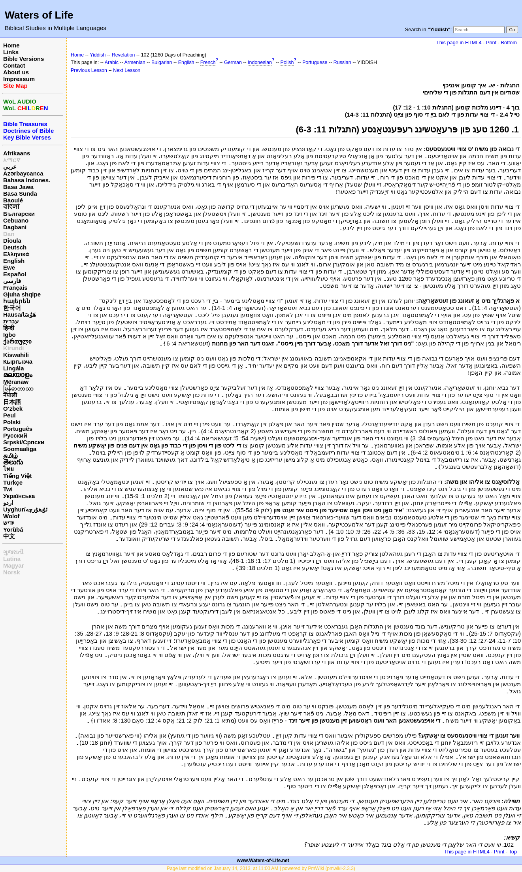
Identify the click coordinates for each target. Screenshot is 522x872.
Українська (19, 496)
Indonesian (260, 62)
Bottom (509, 42)
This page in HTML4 (459, 42)
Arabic (112, 62)
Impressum (19, 78)
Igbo (9, 334)
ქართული (17, 341)
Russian (342, 62)
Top (513, 852)
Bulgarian (161, 62)
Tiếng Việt (17, 475)
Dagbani (14, 227)
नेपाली (10, 395)
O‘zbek (13, 408)
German (233, 62)
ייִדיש (8, 522)
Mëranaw (15, 381)
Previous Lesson (89, 70)
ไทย (8, 469)
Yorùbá (13, 529)
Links (11, 52)
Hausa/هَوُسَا (19, 314)
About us (16, 72)
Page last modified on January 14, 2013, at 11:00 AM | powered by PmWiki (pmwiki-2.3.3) (261, 868)
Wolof (11, 516)
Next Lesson (126, 70)
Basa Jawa (18, 186)
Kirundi (13, 348)
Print (491, 42)
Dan (8, 233)
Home (11, 45)
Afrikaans (16, 153)
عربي (10, 166)
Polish (287, 62)
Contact (14, 65)
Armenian (134, 62)
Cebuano (15, 220)
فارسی (12, 280)
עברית (11, 321)
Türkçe (13, 482)
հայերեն (16, 301)
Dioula (12, 240)
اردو (8, 502)
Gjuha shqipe (22, 294)
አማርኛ (12, 160)
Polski (12, 422)
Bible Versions (23, 58)
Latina (12, 558)
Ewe (9, 267)
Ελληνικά (16, 254)
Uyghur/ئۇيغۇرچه (25, 509)
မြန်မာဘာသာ (18, 388)
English (13, 260)
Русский (15, 435)
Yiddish (98, 55)
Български (19, 213)
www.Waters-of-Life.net (263, 860)
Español (14, 274)
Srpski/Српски (23, 442)
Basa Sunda (20, 193)
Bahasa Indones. (26, 180)
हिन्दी (8, 328)
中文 (9, 536)
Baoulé (13, 200)
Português (17, 428)
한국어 (12, 307)
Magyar (13, 565)
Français (15, 287)
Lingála (13, 368)
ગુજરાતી (13, 552)
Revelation (123, 55)
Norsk (11, 572)
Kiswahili (16, 354)
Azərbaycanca (23, 173)
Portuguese (315, 62)
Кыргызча (17, 361)
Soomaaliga (19, 448)
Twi (8, 489)
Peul (9, 415)
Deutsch (14, 247)
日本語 (12, 401)
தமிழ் (10, 455)
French (208, 62)
